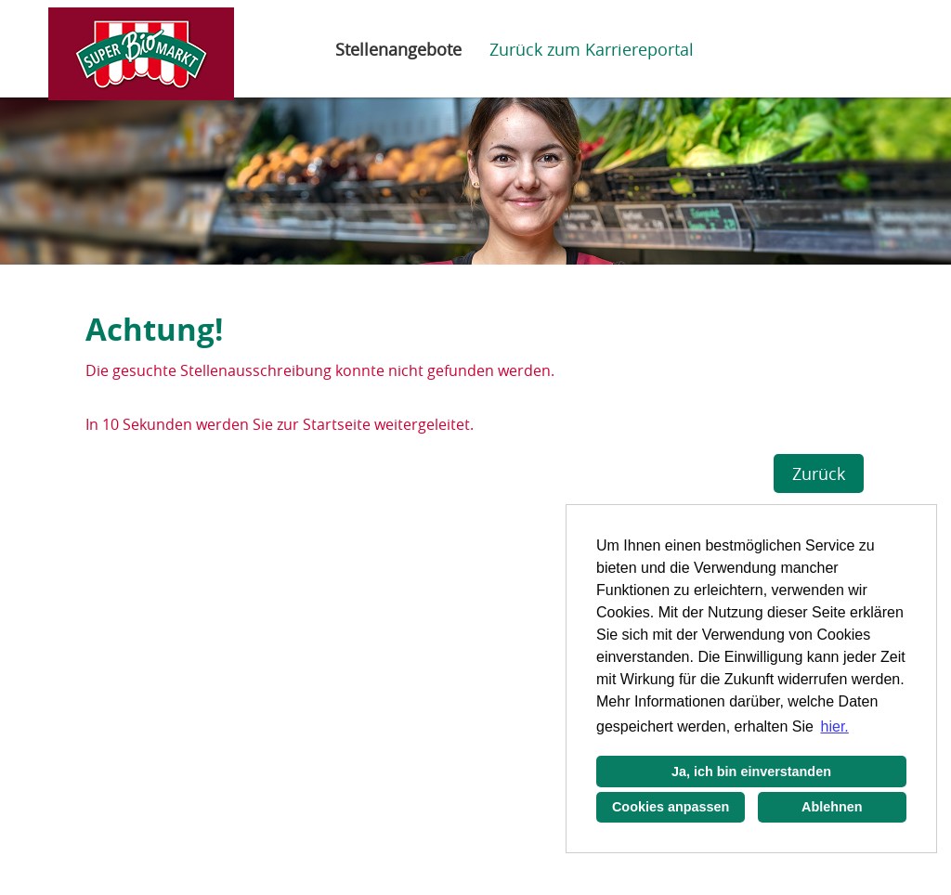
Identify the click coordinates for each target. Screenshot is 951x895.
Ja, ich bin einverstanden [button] (751, 771)
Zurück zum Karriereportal (591, 49)
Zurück (818, 473)
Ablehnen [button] (832, 806)
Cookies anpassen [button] (670, 806)
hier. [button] (835, 726)
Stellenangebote (398, 49)
